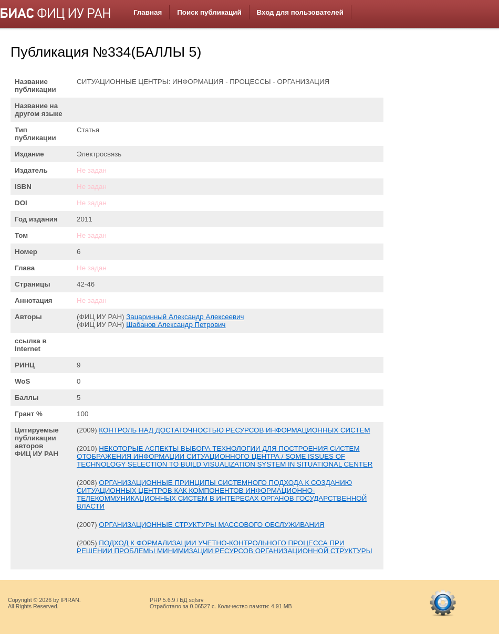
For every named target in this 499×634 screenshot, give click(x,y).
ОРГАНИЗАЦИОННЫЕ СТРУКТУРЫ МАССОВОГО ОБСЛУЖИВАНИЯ (211, 525)
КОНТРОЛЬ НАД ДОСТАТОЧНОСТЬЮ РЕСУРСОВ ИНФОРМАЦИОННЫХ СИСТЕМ (234, 430)
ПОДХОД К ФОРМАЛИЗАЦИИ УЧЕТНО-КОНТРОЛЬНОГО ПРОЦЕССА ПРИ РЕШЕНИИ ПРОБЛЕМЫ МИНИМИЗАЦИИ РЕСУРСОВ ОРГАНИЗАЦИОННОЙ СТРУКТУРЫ (224, 547)
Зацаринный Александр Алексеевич (185, 317)
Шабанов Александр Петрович (175, 325)
